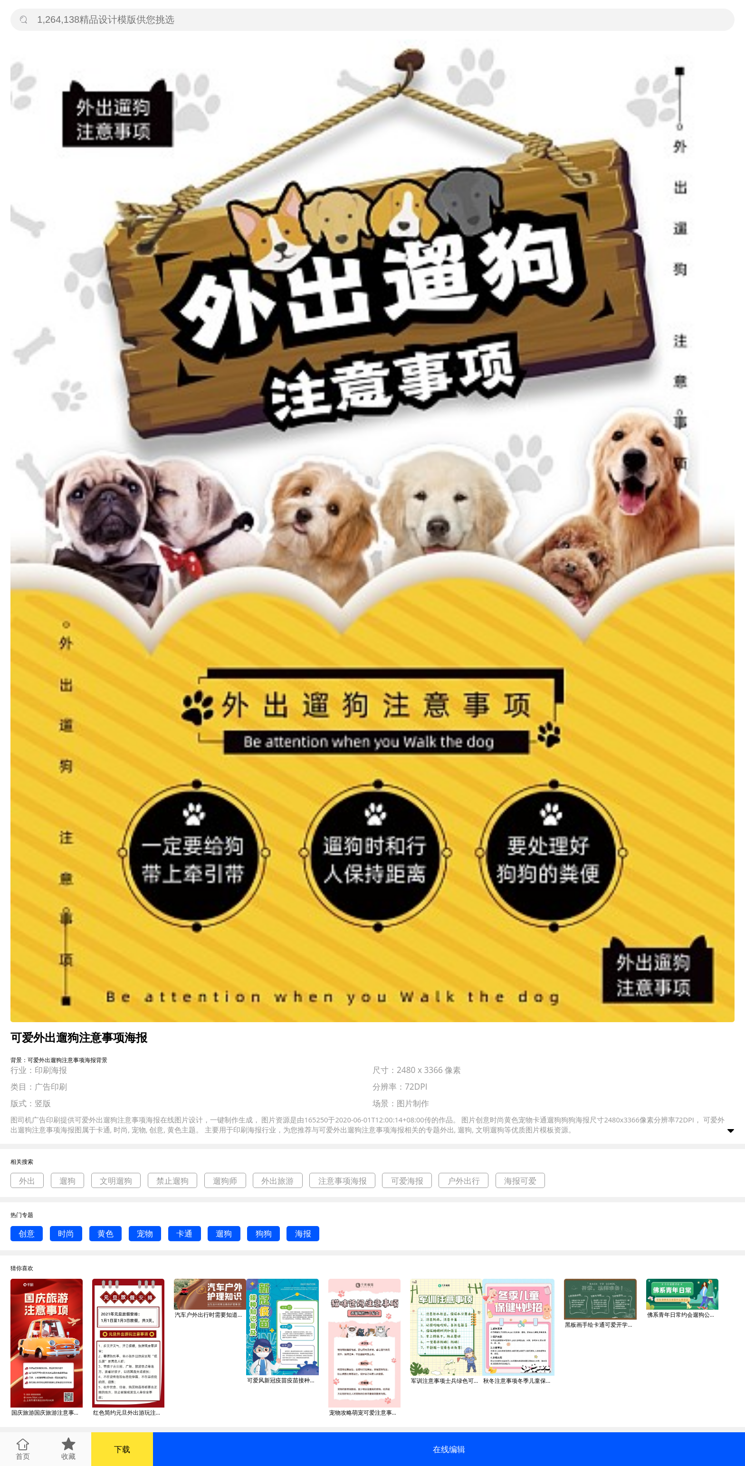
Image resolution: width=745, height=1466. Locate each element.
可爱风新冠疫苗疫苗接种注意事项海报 (282, 1380)
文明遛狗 (116, 1180)
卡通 (184, 1233)
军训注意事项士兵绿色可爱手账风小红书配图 (446, 1381)
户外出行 (464, 1180)
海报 (303, 1233)
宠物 (145, 1233)
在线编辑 (449, 1449)
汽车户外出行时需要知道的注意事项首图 (210, 1315)
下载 (122, 1449)
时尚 (66, 1233)
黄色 (105, 1233)
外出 (27, 1180)
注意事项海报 (342, 1180)
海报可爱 (520, 1180)
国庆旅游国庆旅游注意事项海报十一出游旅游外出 (47, 1413)
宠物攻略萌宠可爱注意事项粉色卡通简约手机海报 (365, 1413)
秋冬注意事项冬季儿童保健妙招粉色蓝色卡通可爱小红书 (518, 1381)
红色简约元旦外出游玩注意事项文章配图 (128, 1413)
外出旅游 (277, 1180)
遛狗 (67, 1180)
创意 (27, 1233)
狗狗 (264, 1233)
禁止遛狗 (172, 1180)
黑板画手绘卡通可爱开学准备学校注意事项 (600, 1325)
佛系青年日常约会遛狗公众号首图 (682, 1315)
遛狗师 (225, 1180)
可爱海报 (407, 1180)
